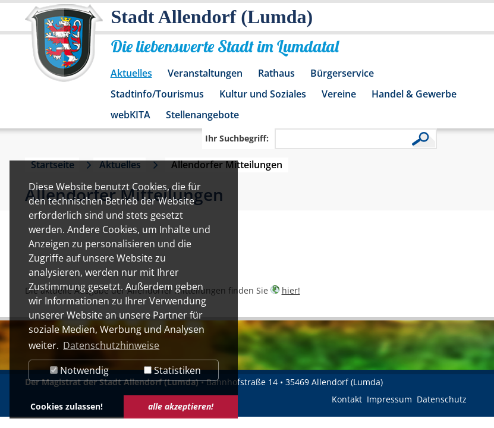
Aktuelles (131, 73)
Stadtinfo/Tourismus (157, 93)
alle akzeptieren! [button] (180, 406)
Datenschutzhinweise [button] (111, 345)
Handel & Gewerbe (414, 93)
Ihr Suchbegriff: (237, 138)
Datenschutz (442, 399)
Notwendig (79, 370)
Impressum (389, 399)
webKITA (130, 114)
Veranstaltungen (205, 73)
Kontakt (347, 399)
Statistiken (172, 370)
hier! (291, 290)
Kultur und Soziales (262, 93)
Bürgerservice (342, 73)
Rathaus (276, 73)
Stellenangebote (202, 114)
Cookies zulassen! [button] (66, 406)
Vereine (339, 93)
